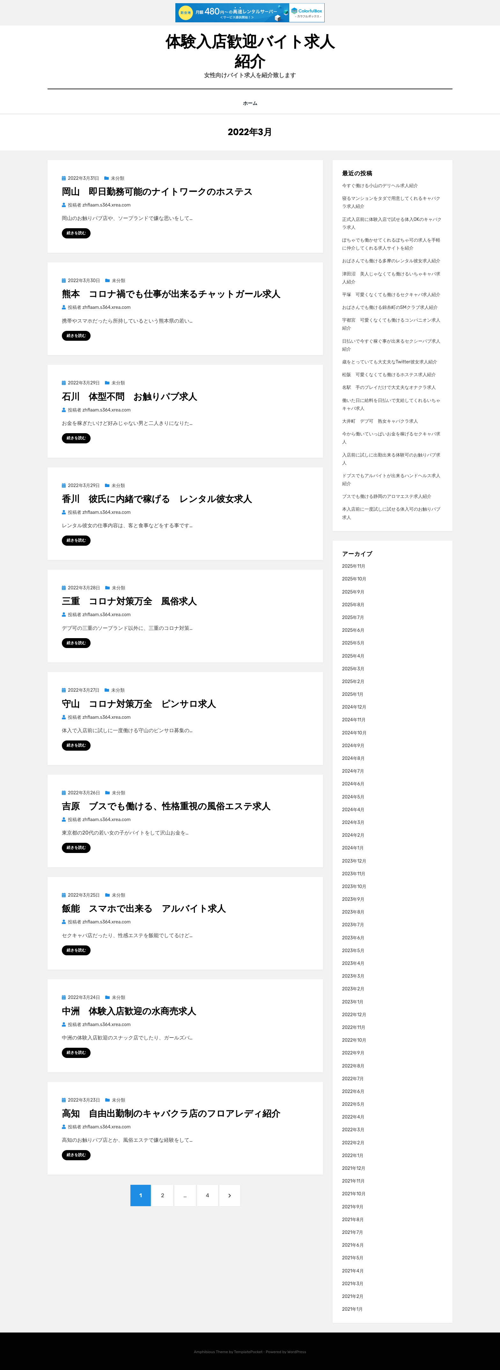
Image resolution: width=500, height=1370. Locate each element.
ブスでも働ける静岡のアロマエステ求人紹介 (386, 496)
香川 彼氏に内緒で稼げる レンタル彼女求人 (157, 498)
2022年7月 (353, 1078)
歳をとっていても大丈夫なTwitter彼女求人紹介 (389, 362)
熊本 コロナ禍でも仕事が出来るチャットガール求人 (171, 294)
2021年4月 (353, 1270)
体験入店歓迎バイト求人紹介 (250, 51)
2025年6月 (353, 630)
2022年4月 (353, 1117)
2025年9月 (353, 591)
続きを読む (76, 233)
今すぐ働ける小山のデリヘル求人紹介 (380, 185)
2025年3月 (353, 668)
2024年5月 (353, 796)
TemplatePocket (248, 1352)
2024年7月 (353, 771)
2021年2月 (353, 1296)
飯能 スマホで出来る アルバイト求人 (144, 908)
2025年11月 (354, 566)
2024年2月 (353, 835)
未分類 (117, 178)
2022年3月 (353, 1130)
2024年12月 (354, 707)
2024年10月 (354, 732)
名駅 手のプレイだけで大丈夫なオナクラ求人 (389, 387)
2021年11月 (353, 1181)
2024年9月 (353, 745)
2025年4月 (353, 656)
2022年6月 (353, 1091)
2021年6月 (353, 1245)
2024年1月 (353, 848)
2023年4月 (353, 963)
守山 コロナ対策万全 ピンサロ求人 (139, 703)
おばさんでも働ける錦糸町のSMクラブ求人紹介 (390, 307)
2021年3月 (353, 1283)
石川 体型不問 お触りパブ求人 (129, 396)
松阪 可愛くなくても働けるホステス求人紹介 (389, 374)
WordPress (296, 1352)
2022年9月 (353, 1053)
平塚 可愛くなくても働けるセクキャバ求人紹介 (391, 294)
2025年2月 (353, 681)
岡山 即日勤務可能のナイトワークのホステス (157, 191)
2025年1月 (353, 694)
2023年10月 (354, 886)
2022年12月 (354, 1014)
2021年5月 (353, 1258)
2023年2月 (353, 989)
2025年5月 (353, 643)
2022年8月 (353, 1065)
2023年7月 (353, 925)
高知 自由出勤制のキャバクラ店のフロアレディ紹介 (171, 1113)
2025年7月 (353, 617)
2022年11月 (354, 1027)
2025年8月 (353, 604)
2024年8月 (353, 758)
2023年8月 (353, 912)
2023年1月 (353, 1001)
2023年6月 (353, 937)
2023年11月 (354, 873)
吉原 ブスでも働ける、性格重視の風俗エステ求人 (166, 806)
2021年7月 (353, 1232)
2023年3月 (353, 976)
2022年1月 (353, 1155)
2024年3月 (353, 822)
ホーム (250, 103)
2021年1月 (352, 1309)
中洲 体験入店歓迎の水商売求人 (129, 1011)
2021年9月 (353, 1206)
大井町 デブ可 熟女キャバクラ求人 (380, 421)
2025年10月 (354, 579)
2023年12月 (354, 861)
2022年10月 (354, 1040)
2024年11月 (354, 720)
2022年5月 (353, 1104)
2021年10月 (354, 1194)
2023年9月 (353, 899)
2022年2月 (353, 1142)
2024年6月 (353, 784)
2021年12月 (354, 1168)
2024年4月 (353, 809)
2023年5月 (353, 950)
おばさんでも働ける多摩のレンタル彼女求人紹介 (391, 261)
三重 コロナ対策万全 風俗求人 (129, 601)
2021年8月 (353, 1219)
